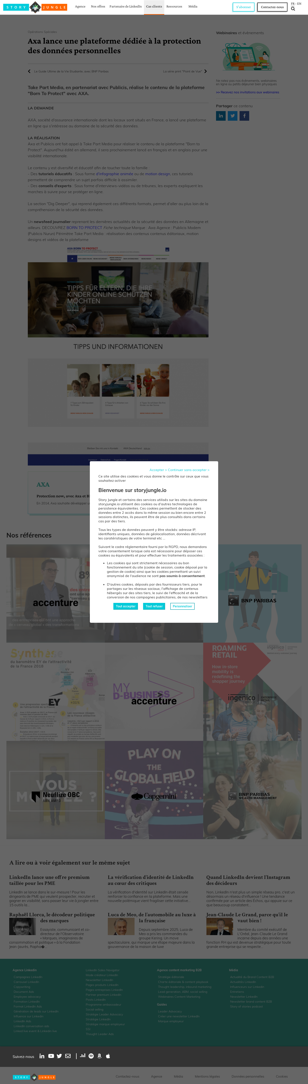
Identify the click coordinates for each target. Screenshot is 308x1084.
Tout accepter (125, 606)
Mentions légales (207, 1076)
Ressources (174, 6)
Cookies (282, 1076)
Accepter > (158, 470)
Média (192, 6)
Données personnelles (248, 1076)
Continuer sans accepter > (189, 470)
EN (299, 4)
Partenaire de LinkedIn (126, 6)
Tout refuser (154, 606)
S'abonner (243, 7)
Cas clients (154, 6)
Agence (80, 6)
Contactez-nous (272, 7)
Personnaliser (182, 606)
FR (293, 4)
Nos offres (98, 6)
